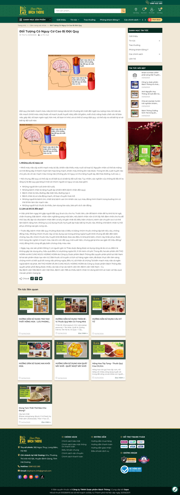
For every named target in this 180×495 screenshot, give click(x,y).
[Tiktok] (42, 477)
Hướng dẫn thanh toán (101, 444)
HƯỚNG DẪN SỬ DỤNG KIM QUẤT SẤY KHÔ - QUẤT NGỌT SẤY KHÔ (71, 364)
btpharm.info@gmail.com (39, 471)
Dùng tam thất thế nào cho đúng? (32, 409)
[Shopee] (31, 477)
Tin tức (74, 20)
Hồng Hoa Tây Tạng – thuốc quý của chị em (107, 364)
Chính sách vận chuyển (72, 453)
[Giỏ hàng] (159, 11)
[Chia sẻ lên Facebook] (32, 278)
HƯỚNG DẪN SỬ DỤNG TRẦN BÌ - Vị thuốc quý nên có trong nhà (71, 320)
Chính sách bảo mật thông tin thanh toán (74, 445)
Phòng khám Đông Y (110, 20)
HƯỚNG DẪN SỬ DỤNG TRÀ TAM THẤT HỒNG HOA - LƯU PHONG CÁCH (34, 320)
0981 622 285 (34, 466)
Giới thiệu (61, 20)
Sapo (126, 489)
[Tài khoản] (152, 11)
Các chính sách (132, 20)
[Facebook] (20, 477)
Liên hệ (132, 59)
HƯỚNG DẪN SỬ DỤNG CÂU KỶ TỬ (107, 320)
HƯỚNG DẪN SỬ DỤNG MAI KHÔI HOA (34, 364)
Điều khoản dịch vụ (100, 451)
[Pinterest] (36, 278)
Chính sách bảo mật (71, 441)
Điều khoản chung (70, 450)
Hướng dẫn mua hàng (101, 441)
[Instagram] (25, 477)
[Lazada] (37, 477)
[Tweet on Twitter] (40, 278)
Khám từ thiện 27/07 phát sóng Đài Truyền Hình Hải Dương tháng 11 (151, 76)
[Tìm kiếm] (123, 10)
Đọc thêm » (83, 333)
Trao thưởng (89, 20)
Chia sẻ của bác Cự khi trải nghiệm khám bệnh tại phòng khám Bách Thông (151, 104)
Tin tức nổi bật (137, 68)
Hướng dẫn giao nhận (101, 448)
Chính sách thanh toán (72, 456)
